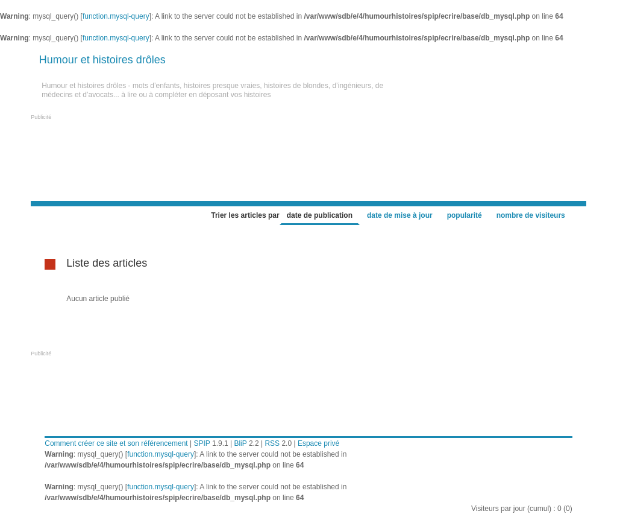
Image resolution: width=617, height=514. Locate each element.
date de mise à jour (400, 215)
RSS (272, 443)
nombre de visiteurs (530, 215)
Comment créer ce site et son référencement (116, 443)
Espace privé (318, 443)
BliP (240, 443)
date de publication (319, 215)
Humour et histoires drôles (102, 60)
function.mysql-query (116, 16)
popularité (464, 215)
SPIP (201, 443)
